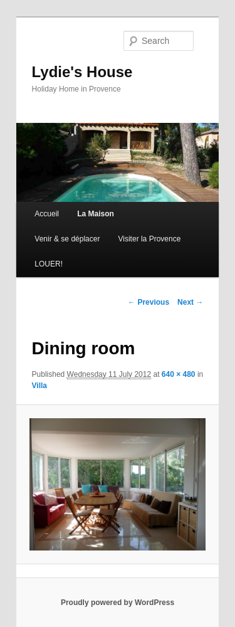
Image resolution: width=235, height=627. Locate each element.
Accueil (46, 213)
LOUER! (48, 264)
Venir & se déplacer (67, 238)
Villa (39, 385)
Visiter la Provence (149, 238)
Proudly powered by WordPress (117, 602)
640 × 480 (179, 374)
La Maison (95, 213)
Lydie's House (82, 71)
